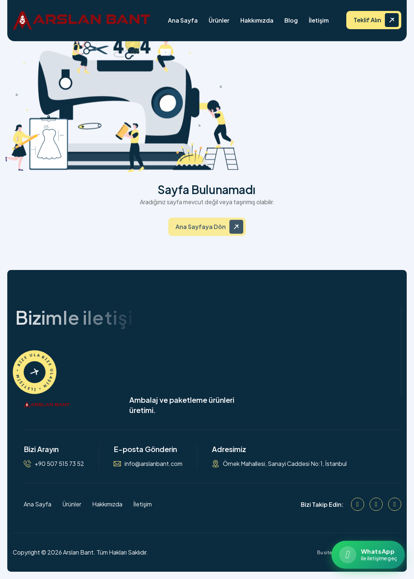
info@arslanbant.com (153, 463)
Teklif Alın (367, 20)
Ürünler (219, 20)
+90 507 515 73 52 (59, 463)
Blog (291, 20)
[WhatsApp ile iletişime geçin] (368, 555)
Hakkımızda (256, 20)
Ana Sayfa (183, 20)
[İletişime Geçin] (34, 372)
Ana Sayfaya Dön (201, 230)
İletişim (319, 20)
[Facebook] (357, 504)
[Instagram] (376, 504)
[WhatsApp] (394, 504)
